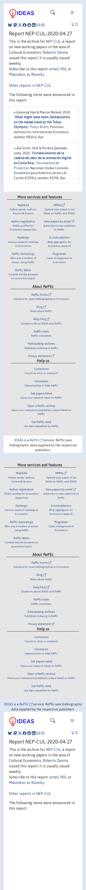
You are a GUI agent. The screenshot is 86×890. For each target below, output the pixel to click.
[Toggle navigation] (52, 13)
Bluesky (37, 74)
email (54, 69)
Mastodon (17, 74)
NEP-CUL (53, 41)
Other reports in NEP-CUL (30, 85)
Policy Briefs (39, 127)
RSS (63, 69)
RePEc (36, 440)
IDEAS (18, 440)
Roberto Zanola (55, 52)
